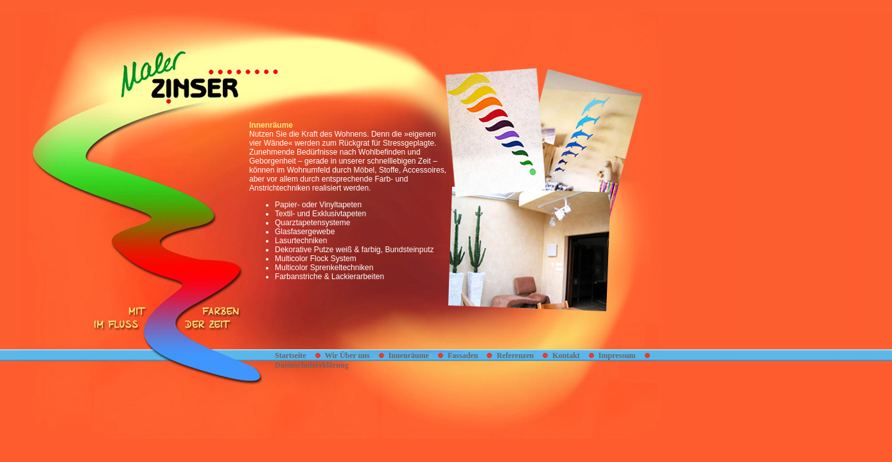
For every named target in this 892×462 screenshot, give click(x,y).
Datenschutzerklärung (312, 365)
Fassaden (463, 355)
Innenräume (409, 355)
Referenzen (515, 355)
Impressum (617, 355)
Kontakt (566, 355)
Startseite (290, 355)
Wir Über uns (347, 355)
